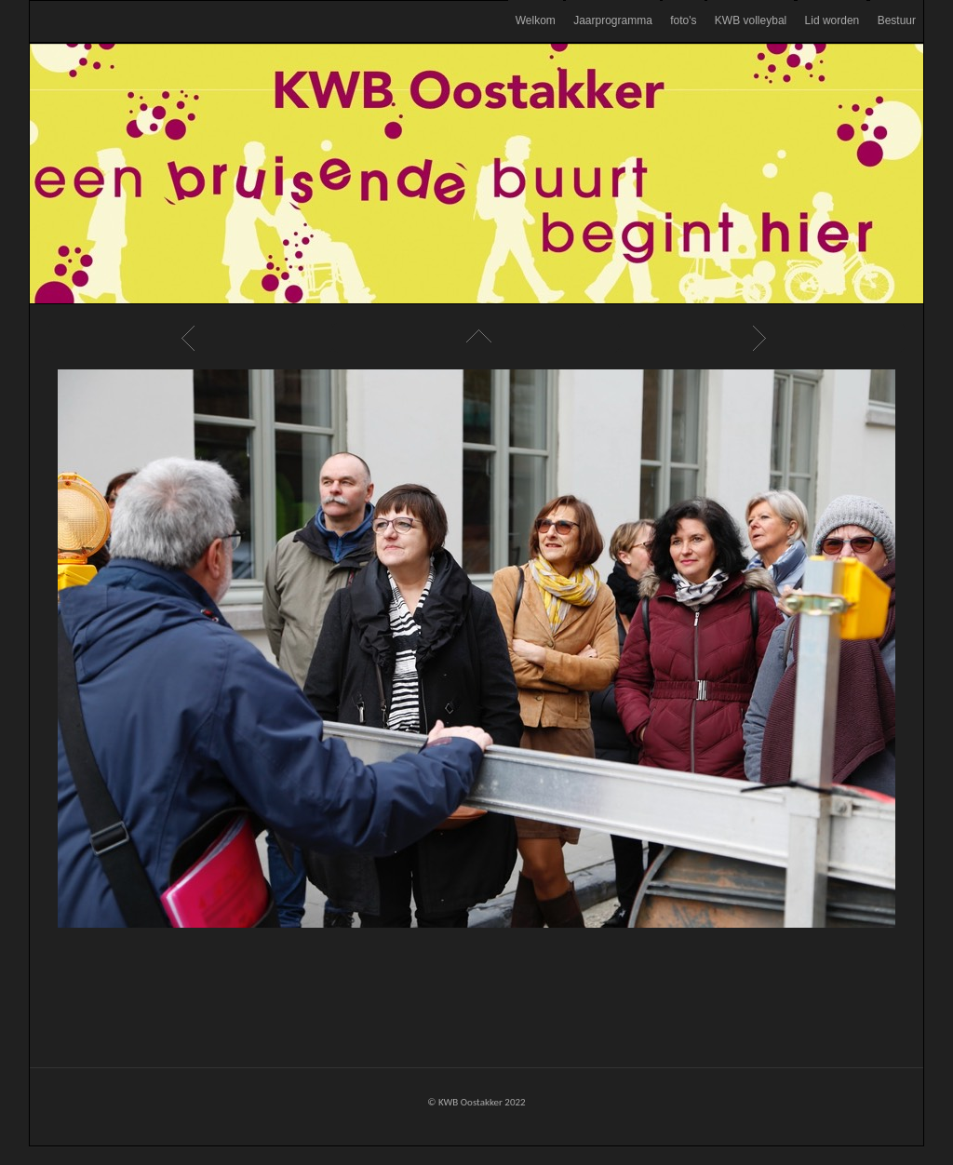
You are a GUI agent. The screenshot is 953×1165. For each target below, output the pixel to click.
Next (762, 338)
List (476, 338)
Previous (190, 338)
